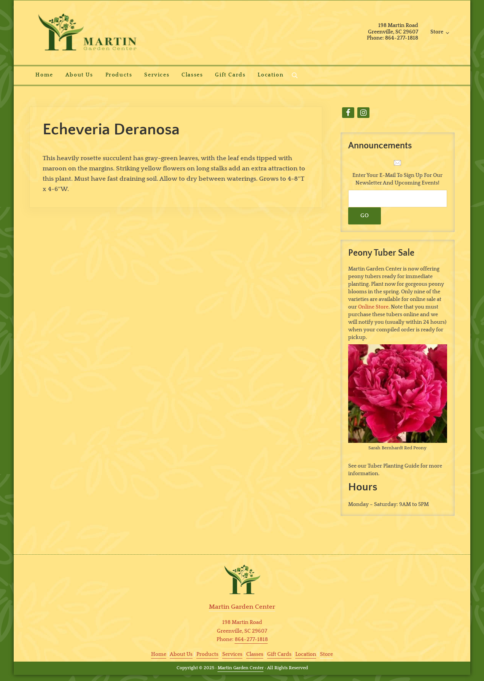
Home (158, 654)
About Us (181, 654)
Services (232, 654)
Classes (254, 654)
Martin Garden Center (241, 667)
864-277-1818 (251, 639)
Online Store (373, 307)
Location (305, 654)
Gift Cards (279, 654)
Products (207, 654)
